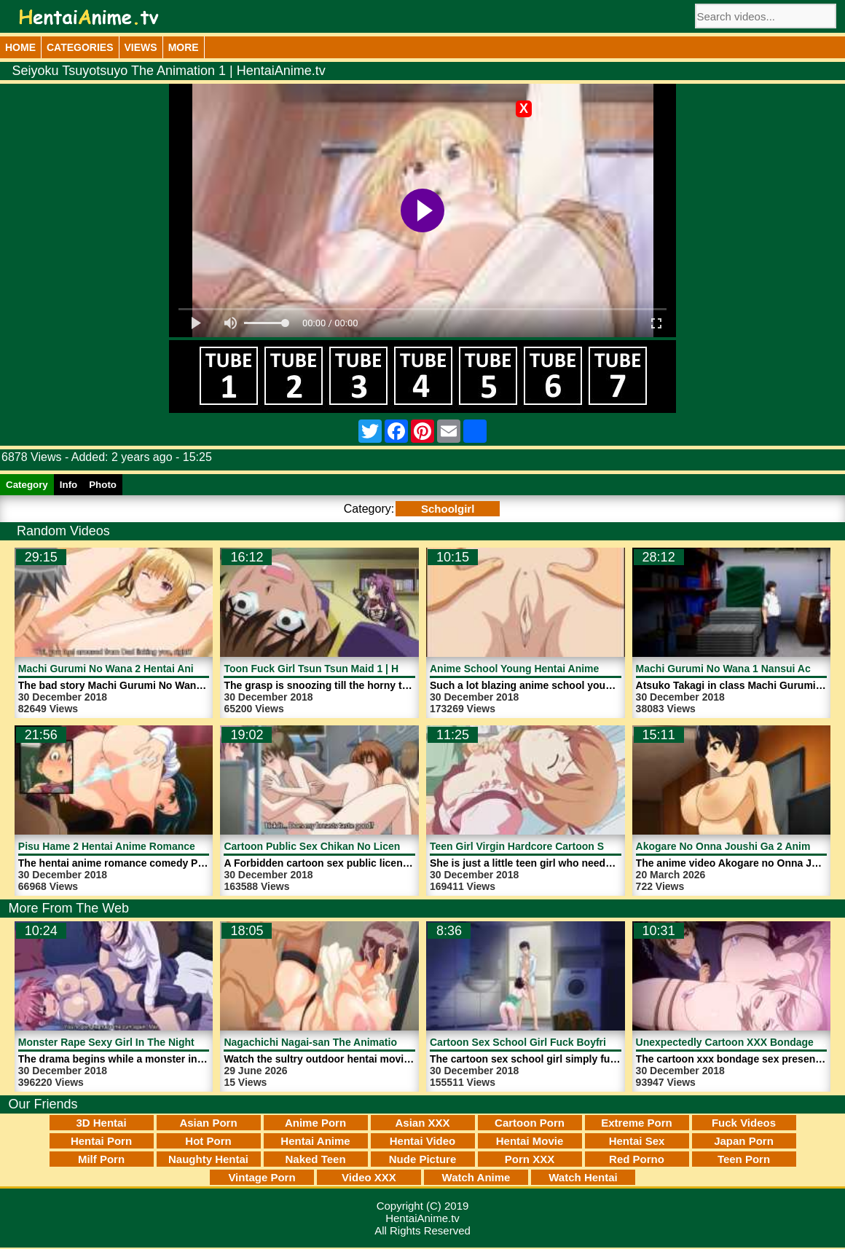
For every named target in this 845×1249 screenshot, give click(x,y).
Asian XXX (422, 1122)
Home (20, 47)
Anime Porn (315, 1122)
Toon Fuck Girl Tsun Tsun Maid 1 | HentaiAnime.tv (344, 668)
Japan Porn (744, 1141)
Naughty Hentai (208, 1159)
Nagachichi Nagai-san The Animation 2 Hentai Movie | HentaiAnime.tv (392, 1042)
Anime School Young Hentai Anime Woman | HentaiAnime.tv (575, 668)
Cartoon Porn (530, 1122)
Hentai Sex (637, 1141)
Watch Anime (476, 1177)
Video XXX (369, 1177)
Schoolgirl (447, 509)
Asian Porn (208, 1122)
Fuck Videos (744, 1122)
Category (27, 484)
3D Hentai (101, 1122)
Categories (80, 47)
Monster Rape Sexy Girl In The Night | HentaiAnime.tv (148, 1042)
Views (141, 47)
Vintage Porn (261, 1177)
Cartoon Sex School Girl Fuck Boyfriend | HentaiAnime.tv (568, 1042)
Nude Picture (423, 1159)
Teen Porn (744, 1159)
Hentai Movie (530, 1141)
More (183, 47)
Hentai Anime (315, 1141)
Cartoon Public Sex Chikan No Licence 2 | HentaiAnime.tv (363, 846)
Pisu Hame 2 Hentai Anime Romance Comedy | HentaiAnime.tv (169, 846)
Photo (103, 484)
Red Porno (636, 1159)
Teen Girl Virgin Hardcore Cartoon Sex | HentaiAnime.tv (564, 846)
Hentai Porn (101, 1141)
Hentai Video (423, 1141)
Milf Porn (101, 1159)
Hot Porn (208, 1141)
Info (68, 484)
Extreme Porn (636, 1122)
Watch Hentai (583, 1177)
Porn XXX (529, 1159)
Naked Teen (315, 1159)
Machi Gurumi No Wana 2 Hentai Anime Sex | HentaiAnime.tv (165, 668)
